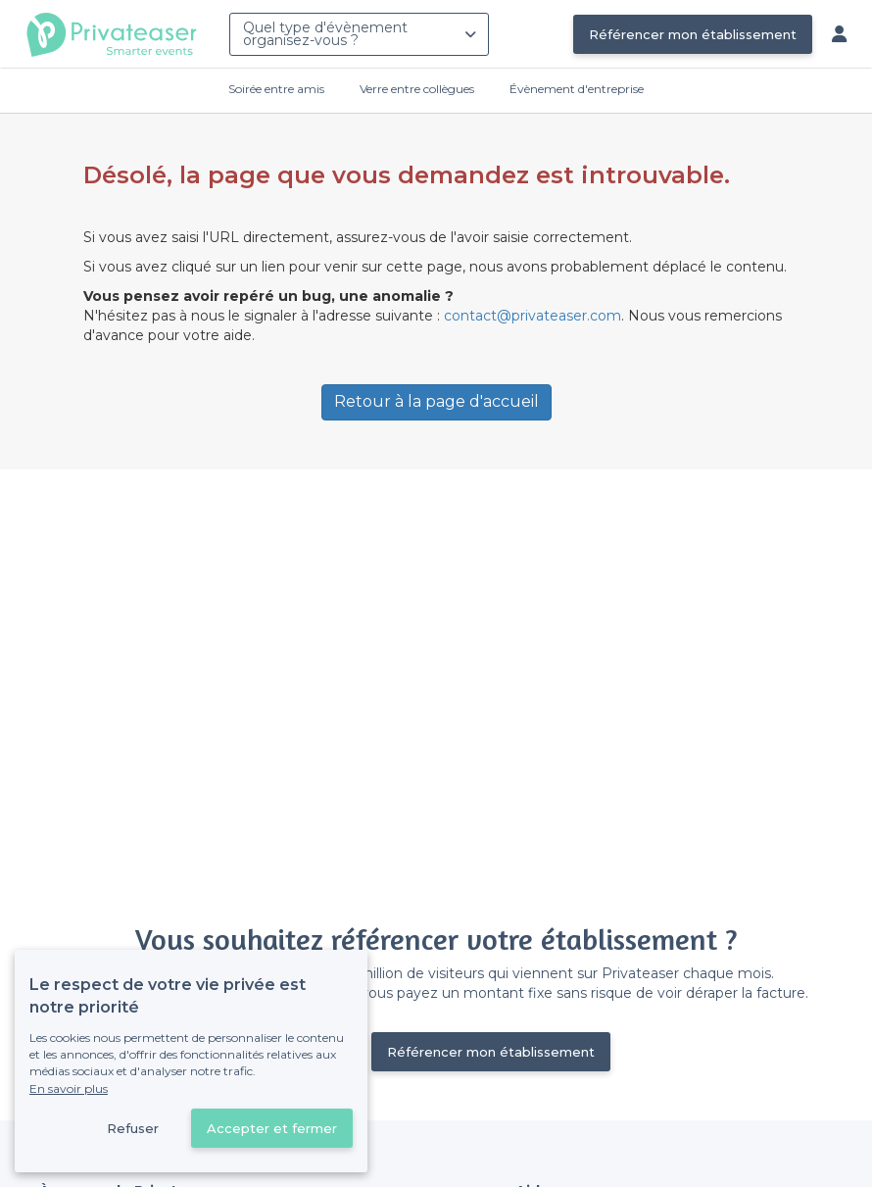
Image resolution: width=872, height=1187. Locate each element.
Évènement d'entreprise (576, 88)
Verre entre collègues (417, 88)
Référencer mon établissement (693, 34)
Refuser (133, 1128)
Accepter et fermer (272, 1128)
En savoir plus (68, 1088)
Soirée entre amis (276, 88)
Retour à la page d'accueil (436, 401)
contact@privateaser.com (532, 315)
